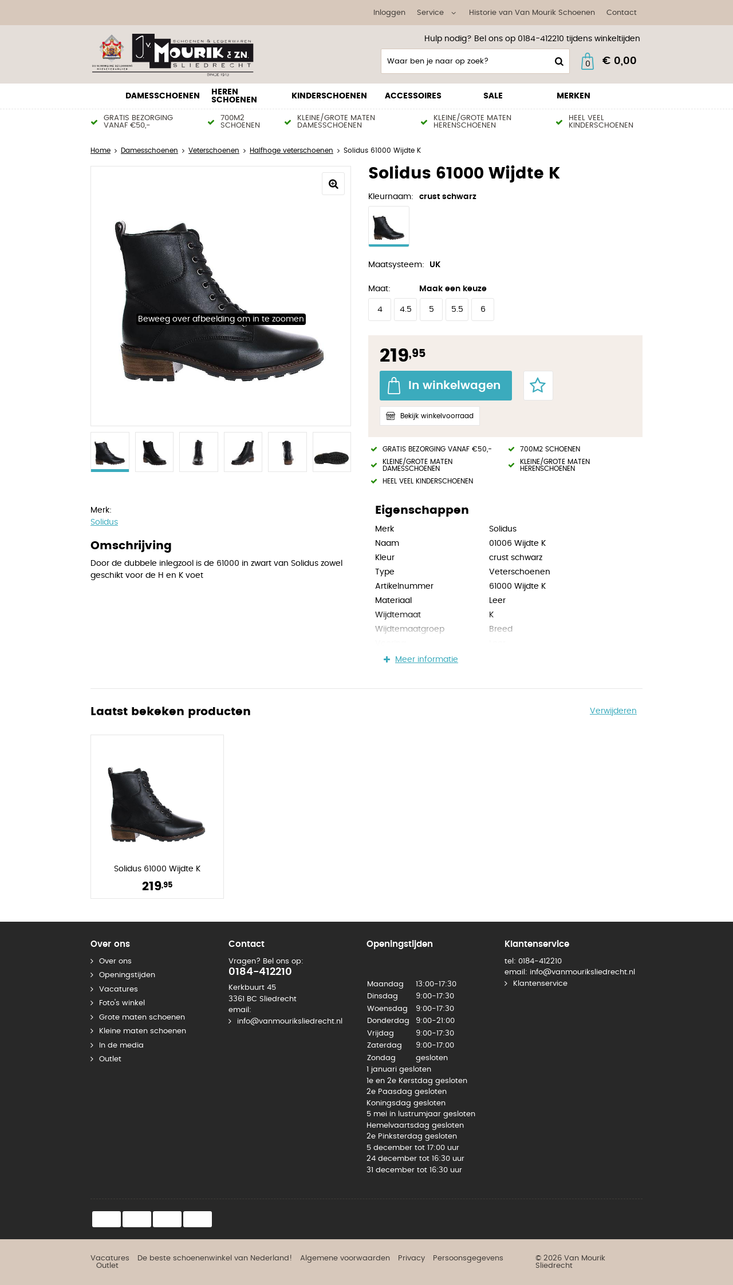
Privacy (411, 1258)
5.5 (457, 310)
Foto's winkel (122, 1003)
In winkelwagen (454, 385)
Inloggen (389, 13)
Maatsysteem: (396, 265)
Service (430, 13)
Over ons (115, 961)
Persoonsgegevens (468, 1258)
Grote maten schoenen (142, 1017)
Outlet (110, 1059)
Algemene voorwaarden (345, 1258)
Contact (621, 13)
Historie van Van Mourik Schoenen (532, 13)
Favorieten (538, 385)
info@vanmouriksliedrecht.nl (289, 1021)
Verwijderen (613, 711)
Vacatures (118, 989)
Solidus (104, 522)
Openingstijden (127, 975)
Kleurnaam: (390, 197)
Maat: (379, 289)
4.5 (406, 310)
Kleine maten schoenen (142, 1031)
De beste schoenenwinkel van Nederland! (214, 1258)
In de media (121, 1045)
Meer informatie (426, 660)
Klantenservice (540, 983)
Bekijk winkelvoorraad (437, 416)
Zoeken (557, 61)
